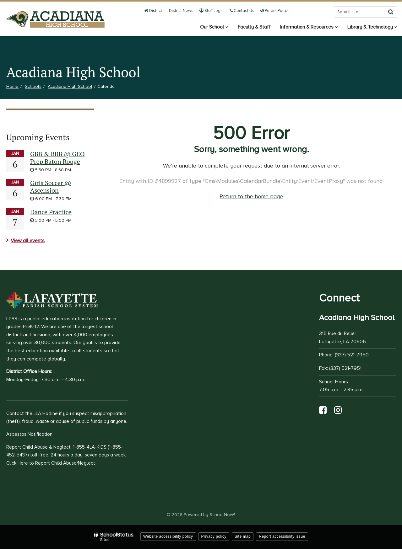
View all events (28, 240)
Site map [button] (243, 536)
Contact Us (242, 10)
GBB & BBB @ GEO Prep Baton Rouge (57, 158)
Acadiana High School (70, 86)
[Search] (390, 12)
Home (12, 86)
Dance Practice (50, 212)
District (153, 10)
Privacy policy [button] (213, 536)
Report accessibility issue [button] (282, 536)
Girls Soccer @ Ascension (50, 187)
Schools (33, 86)
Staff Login (211, 10)
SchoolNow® (222, 514)
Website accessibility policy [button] (168, 536)
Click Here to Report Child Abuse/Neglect (50, 463)
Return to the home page (251, 196)
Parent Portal (274, 10)
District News (180, 10)
